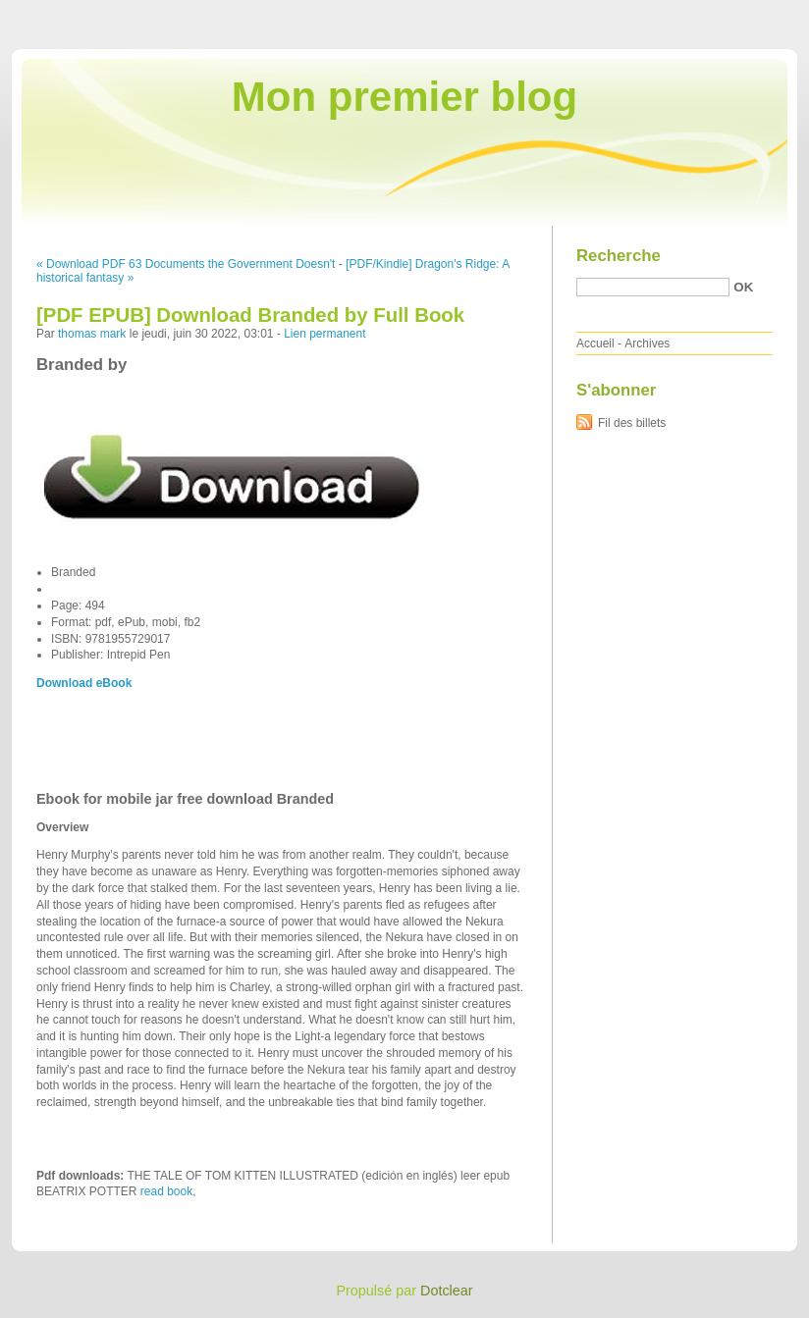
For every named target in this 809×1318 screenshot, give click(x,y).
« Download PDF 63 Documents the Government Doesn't (185, 264)
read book (166, 1191)
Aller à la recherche (751, 14)
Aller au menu (655, 14)
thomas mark (92, 334)
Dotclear (446, 1290)
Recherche (618, 255)
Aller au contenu (568, 14)
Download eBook (84, 683)
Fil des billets (632, 423)
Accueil (595, 343)
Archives (647, 343)
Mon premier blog (404, 97)
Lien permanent (324, 334)
